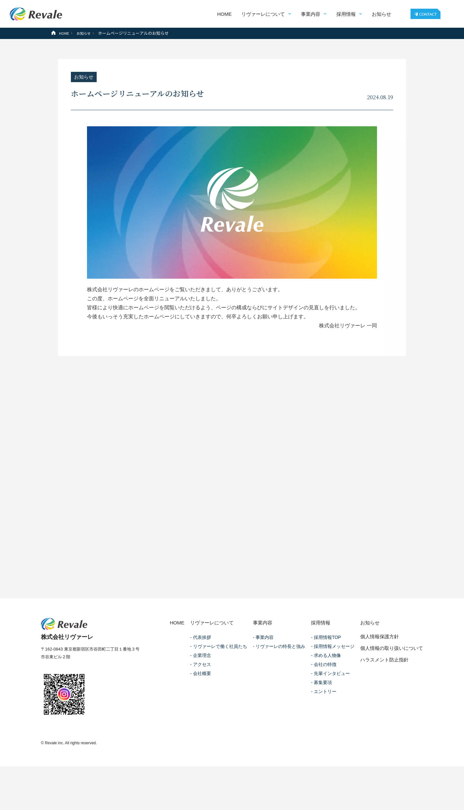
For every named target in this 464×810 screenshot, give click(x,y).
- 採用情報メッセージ (332, 660)
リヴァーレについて (262, 14)
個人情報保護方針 (379, 651)
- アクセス (200, 678)
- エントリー (323, 706)
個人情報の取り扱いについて (391, 662)
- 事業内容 (263, 651)
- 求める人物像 (326, 669)
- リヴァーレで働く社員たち (218, 660)
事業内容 (309, 14)
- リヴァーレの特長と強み (279, 660)
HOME (223, 14)
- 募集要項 (321, 696)
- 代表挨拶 (200, 651)
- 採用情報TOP (326, 651)
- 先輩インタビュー (330, 687)
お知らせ (380, 14)
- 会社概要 (200, 687)
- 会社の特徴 (323, 678)
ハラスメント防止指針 (384, 674)
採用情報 (344, 14)
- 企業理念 (200, 669)
